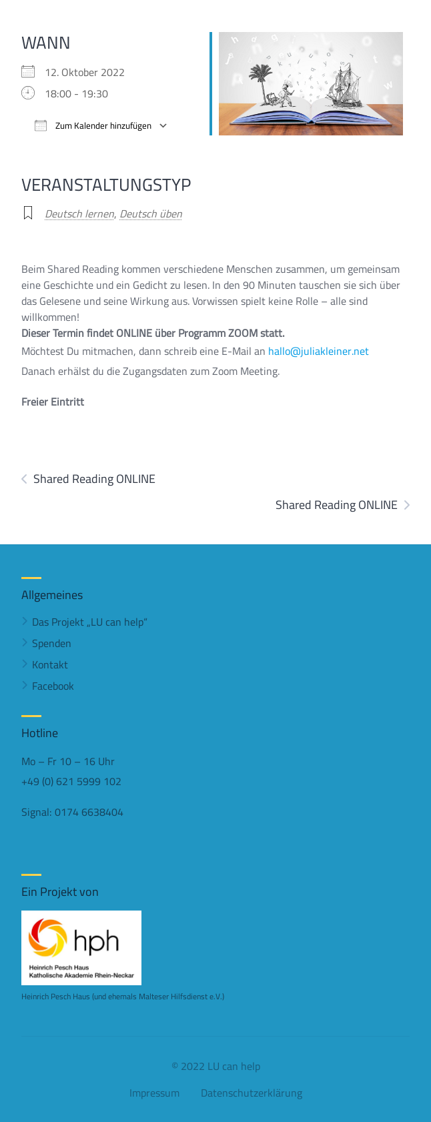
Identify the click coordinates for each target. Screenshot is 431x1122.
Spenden (51, 643)
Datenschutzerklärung (251, 1093)
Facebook (53, 686)
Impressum (154, 1093)
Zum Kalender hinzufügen (93, 125)
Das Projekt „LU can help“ (89, 622)
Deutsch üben (150, 213)
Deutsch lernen (79, 213)
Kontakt (50, 664)
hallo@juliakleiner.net (318, 351)
